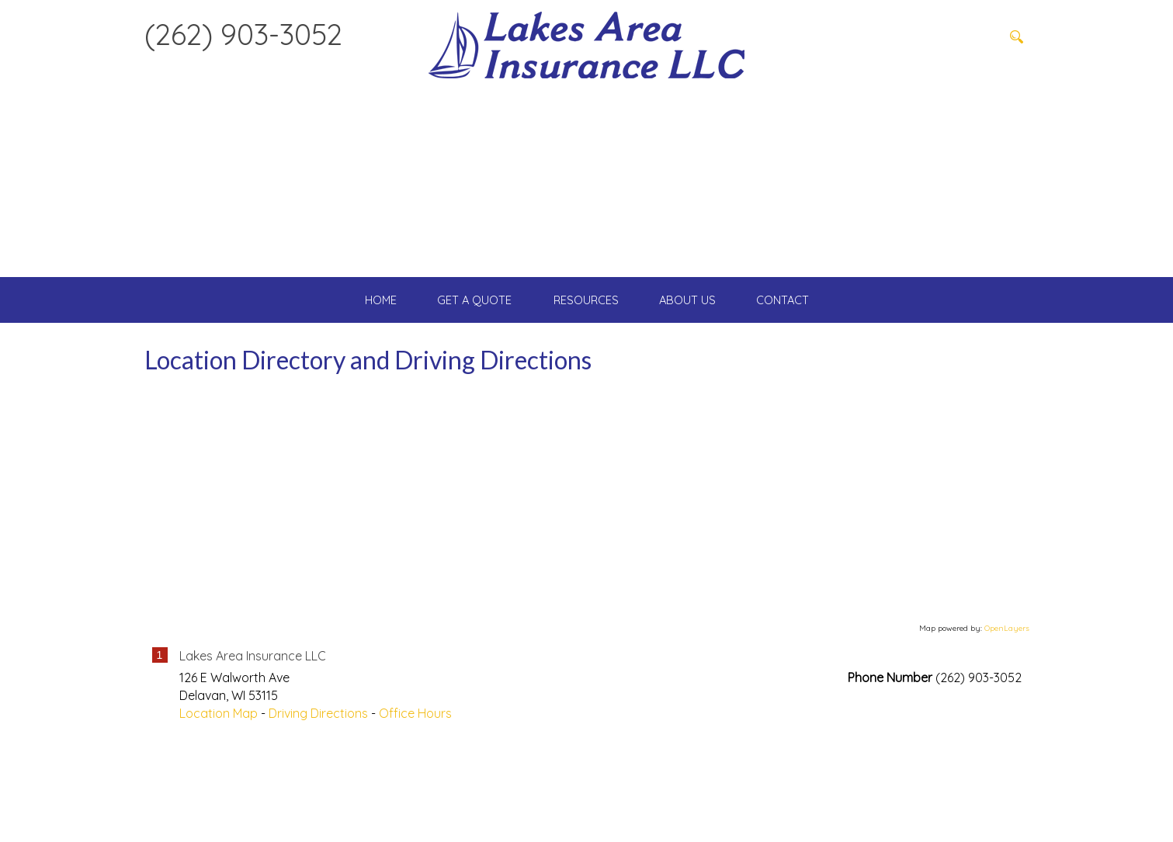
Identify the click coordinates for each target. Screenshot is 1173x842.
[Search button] (1017, 36)
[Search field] (924, 36)
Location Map (218, 811)
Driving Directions (318, 811)
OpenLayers (1006, 727)
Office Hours (415, 811)
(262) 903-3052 (243, 34)
